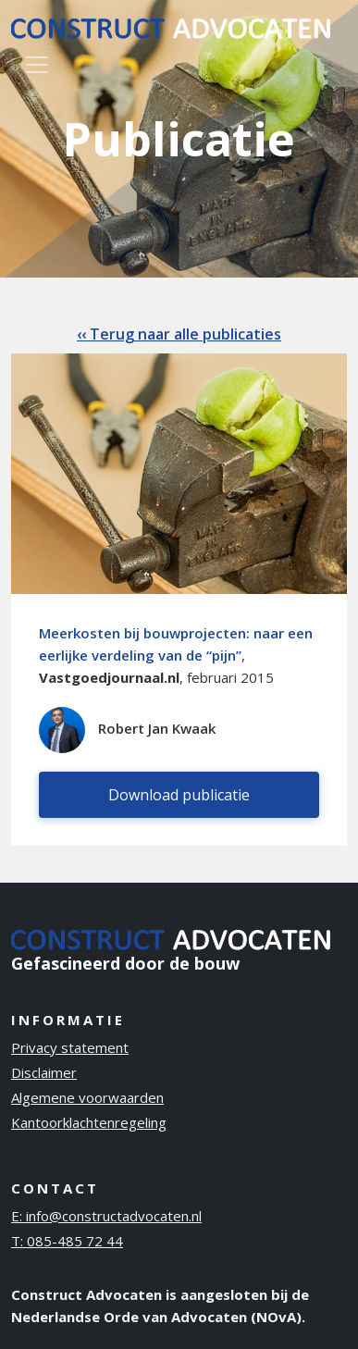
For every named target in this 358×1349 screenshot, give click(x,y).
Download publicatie (179, 795)
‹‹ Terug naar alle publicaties (179, 334)
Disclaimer (44, 1072)
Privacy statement (70, 1047)
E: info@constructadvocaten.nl (106, 1216)
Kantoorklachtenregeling (89, 1122)
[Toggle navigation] (37, 64)
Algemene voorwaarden (87, 1097)
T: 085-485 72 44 (67, 1240)
